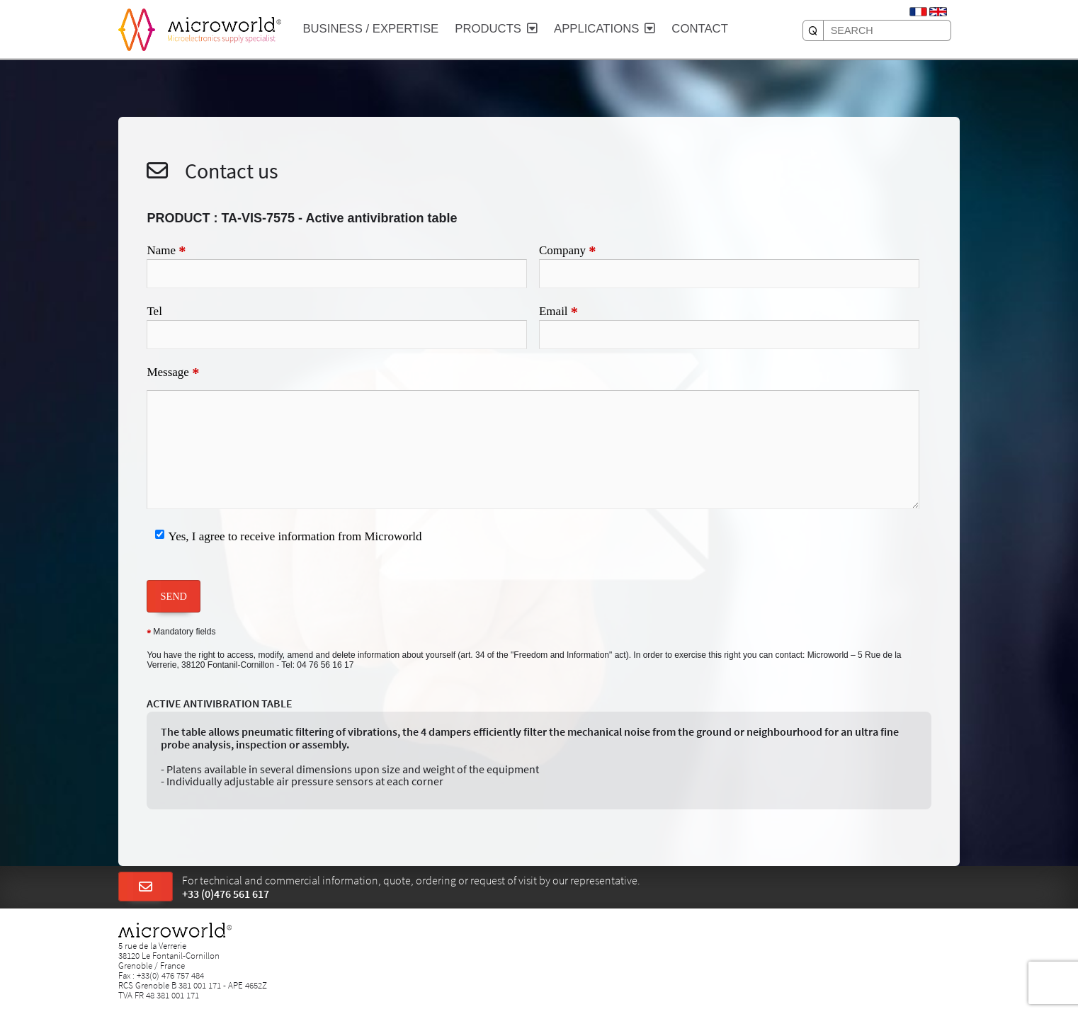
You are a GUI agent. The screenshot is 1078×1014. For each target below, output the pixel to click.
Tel (154, 311)
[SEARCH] (813, 30)
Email (558, 312)
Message (173, 373)
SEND (173, 596)
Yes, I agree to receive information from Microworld (295, 536)
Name (166, 251)
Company (567, 251)
